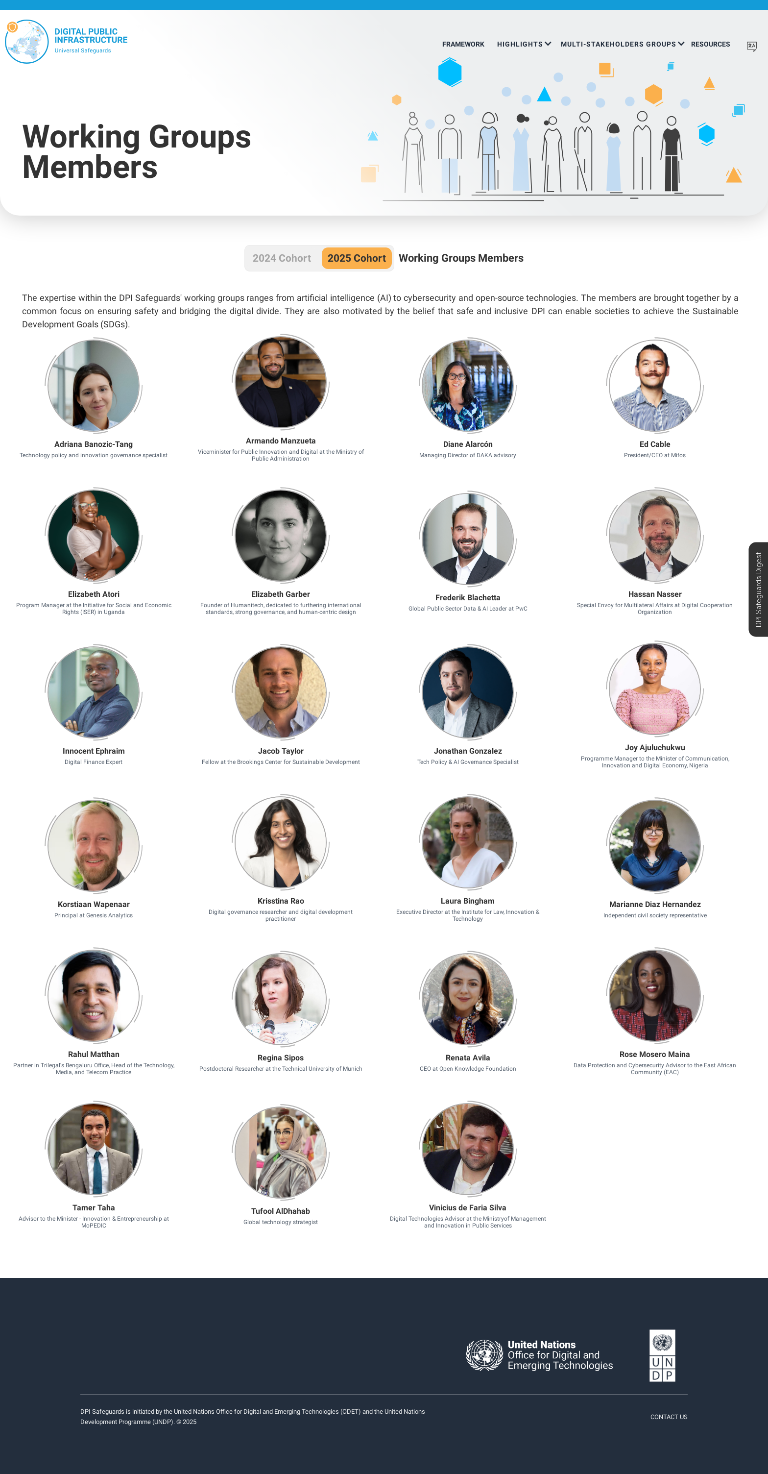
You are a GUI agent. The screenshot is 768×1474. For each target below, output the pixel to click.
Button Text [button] (93, 398)
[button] (524, 40)
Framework (463, 44)
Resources (710, 44)
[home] (66, 42)
